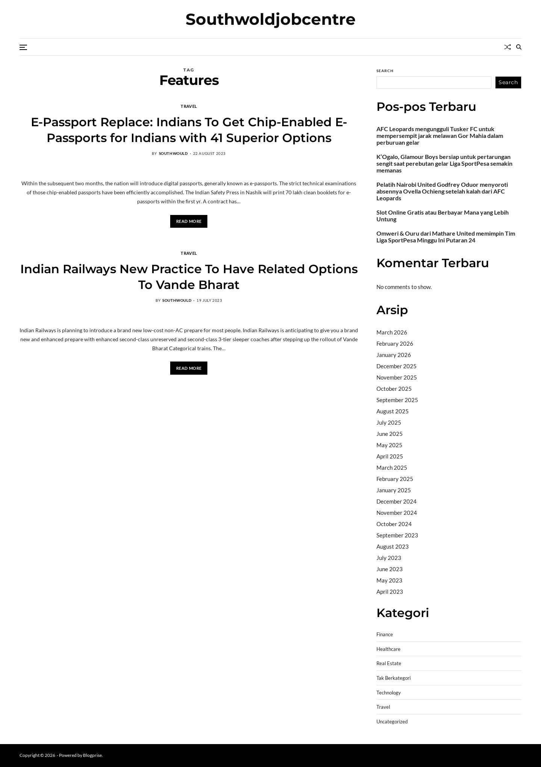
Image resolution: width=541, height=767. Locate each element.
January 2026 (393, 354)
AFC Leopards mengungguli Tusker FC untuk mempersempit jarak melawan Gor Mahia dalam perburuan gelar (439, 136)
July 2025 (388, 422)
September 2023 (397, 535)
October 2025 (394, 388)
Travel (189, 106)
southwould (173, 153)
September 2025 (397, 399)
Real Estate (388, 663)
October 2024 (394, 523)
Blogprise (92, 755)
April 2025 (389, 456)
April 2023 (389, 591)
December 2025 (396, 366)
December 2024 (396, 501)
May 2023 (389, 580)
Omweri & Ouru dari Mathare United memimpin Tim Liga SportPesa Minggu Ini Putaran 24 (445, 237)
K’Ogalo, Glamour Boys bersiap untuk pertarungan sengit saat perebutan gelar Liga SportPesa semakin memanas (444, 163)
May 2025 (389, 445)
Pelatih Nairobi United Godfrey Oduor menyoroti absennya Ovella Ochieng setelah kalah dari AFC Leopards (442, 191)
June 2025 (389, 433)
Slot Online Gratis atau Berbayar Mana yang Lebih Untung (442, 215)
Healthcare (388, 649)
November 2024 (396, 512)
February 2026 (394, 343)
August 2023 (392, 546)
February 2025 (394, 478)
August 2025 (392, 411)
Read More (189, 221)
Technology (388, 693)
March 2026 (391, 332)
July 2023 (388, 557)
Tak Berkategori (393, 678)
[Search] (518, 47)
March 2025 (391, 467)
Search (385, 70)
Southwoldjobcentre (271, 19)
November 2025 (396, 377)
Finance (384, 634)
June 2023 (389, 569)
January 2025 (393, 490)
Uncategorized (392, 722)
